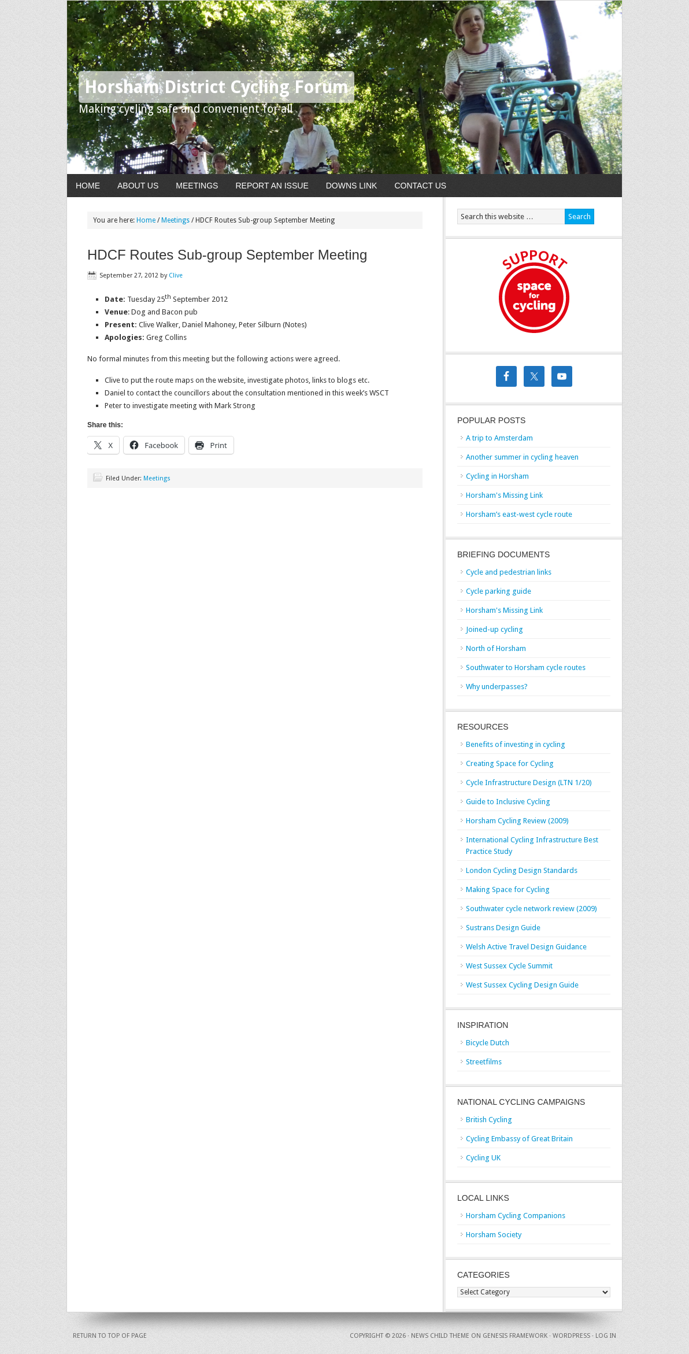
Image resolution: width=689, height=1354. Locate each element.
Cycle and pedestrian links (508, 572)
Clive (176, 275)
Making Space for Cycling (508, 889)
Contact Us (420, 185)
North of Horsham (496, 648)
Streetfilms (484, 1061)
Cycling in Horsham (497, 476)
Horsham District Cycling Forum (216, 87)
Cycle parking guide (498, 591)
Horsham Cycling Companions (515, 1215)
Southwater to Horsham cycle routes (526, 667)
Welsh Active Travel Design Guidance (526, 946)
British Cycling (489, 1119)
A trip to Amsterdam (499, 438)
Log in (605, 1336)
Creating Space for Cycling (510, 763)
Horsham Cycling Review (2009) (517, 820)
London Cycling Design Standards (521, 870)
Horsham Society (493, 1234)
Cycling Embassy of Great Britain (519, 1138)
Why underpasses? (497, 686)
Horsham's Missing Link (504, 495)
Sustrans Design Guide (503, 927)
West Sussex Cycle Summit (509, 965)
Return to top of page (110, 1336)
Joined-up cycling (494, 629)
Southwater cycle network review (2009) (531, 908)
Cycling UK (483, 1157)
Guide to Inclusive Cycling (508, 801)
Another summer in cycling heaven (522, 457)
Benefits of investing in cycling (515, 744)
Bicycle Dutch (487, 1042)
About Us (137, 185)
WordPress (571, 1336)
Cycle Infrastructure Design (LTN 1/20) (529, 782)
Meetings (197, 185)
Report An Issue (271, 185)
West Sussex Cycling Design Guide (522, 985)
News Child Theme (440, 1336)
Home (88, 185)
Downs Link (351, 185)
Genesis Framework (515, 1336)
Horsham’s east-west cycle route (519, 514)
